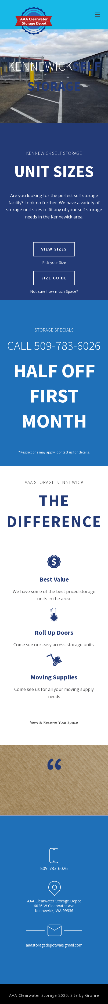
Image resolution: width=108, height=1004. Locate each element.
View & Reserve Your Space (54, 722)
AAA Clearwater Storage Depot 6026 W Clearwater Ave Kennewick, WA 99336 (54, 905)
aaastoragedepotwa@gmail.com (54, 945)
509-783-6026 (54, 868)
